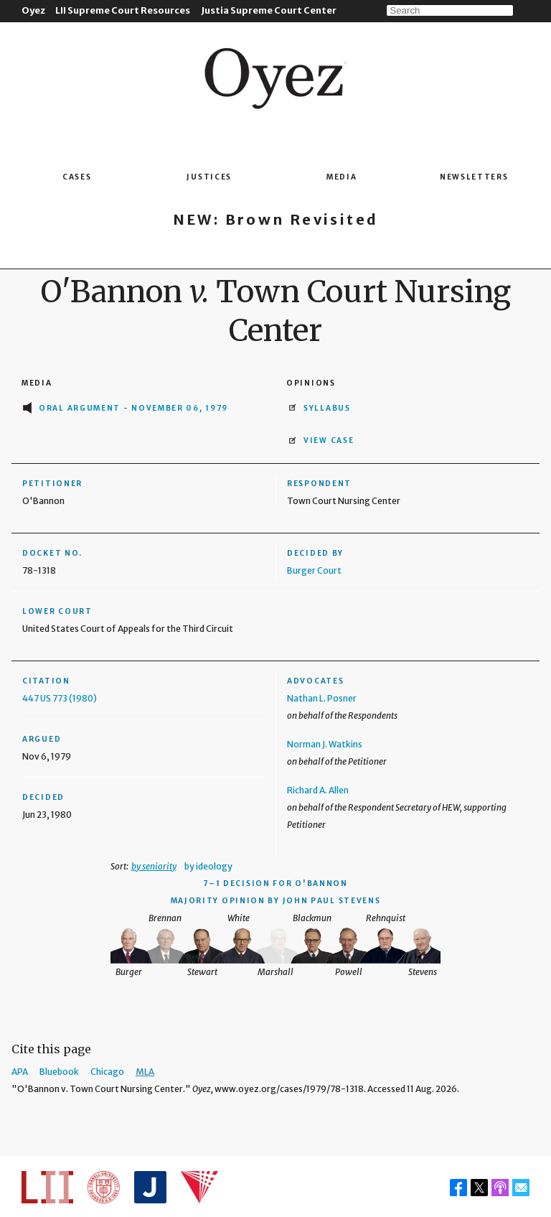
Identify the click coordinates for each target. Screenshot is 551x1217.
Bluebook (59, 1071)
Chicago (107, 1071)
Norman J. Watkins (324, 744)
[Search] (450, 10)
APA (19, 1071)
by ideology (208, 866)
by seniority (153, 866)
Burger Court (314, 570)
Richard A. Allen (318, 790)
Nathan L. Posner (322, 698)
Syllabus (327, 408)
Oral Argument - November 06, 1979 (133, 408)
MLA (145, 1071)
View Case (328, 440)
